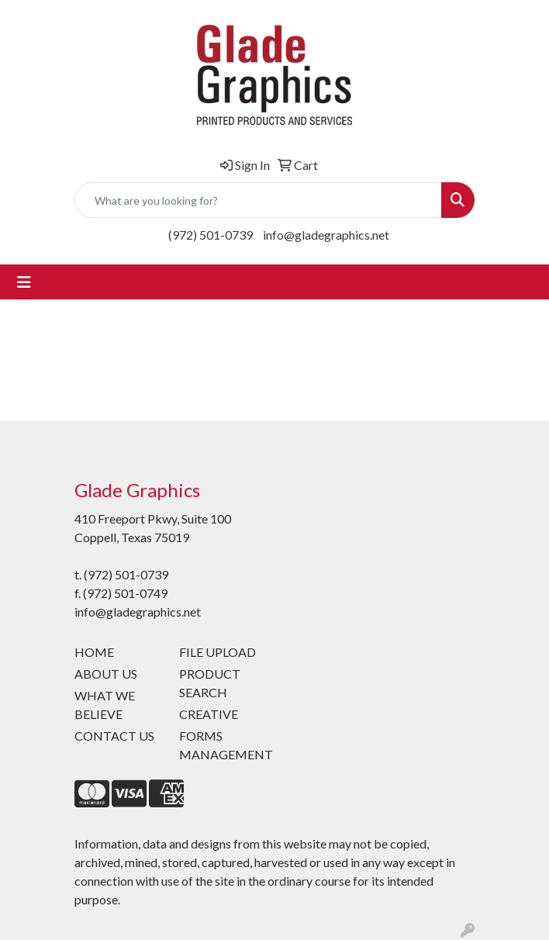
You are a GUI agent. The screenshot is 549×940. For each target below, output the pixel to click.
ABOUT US (105, 673)
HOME (94, 652)
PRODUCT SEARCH (209, 683)
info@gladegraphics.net (326, 234)
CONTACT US (114, 735)
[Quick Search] (258, 200)
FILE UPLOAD (217, 652)
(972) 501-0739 (210, 234)
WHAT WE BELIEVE (104, 704)
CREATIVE (208, 714)
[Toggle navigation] (24, 282)
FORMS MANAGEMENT (222, 745)
